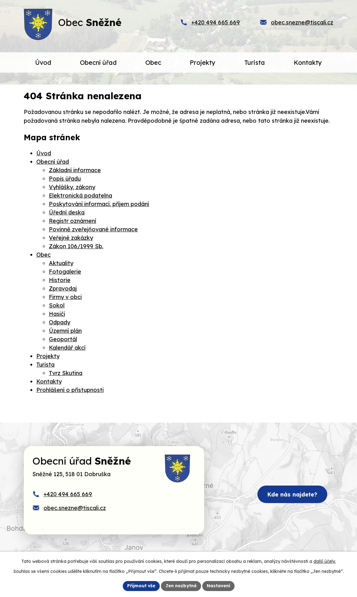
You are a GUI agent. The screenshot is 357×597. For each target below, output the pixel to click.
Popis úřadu (65, 178)
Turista (45, 364)
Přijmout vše (141, 586)
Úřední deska (67, 212)
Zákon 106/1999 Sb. (76, 246)
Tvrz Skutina (65, 373)
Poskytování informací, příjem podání (99, 204)
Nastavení (218, 586)
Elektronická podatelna (80, 195)
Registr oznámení (72, 220)
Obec (43, 254)
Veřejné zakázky (71, 237)
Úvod (43, 153)
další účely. (324, 561)
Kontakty (49, 381)
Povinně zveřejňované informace (93, 229)
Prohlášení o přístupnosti (70, 390)
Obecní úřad (52, 161)
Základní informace (75, 170)
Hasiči (57, 313)
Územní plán (65, 330)
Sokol (57, 305)
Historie (59, 280)
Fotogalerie (65, 271)
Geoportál (63, 339)
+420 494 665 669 (215, 22)
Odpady (59, 322)
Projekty (47, 356)
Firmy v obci (65, 297)
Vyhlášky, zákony (72, 187)
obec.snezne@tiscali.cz (302, 22)
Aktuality (61, 263)
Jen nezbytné (181, 586)
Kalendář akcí (67, 347)
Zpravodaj (63, 288)
